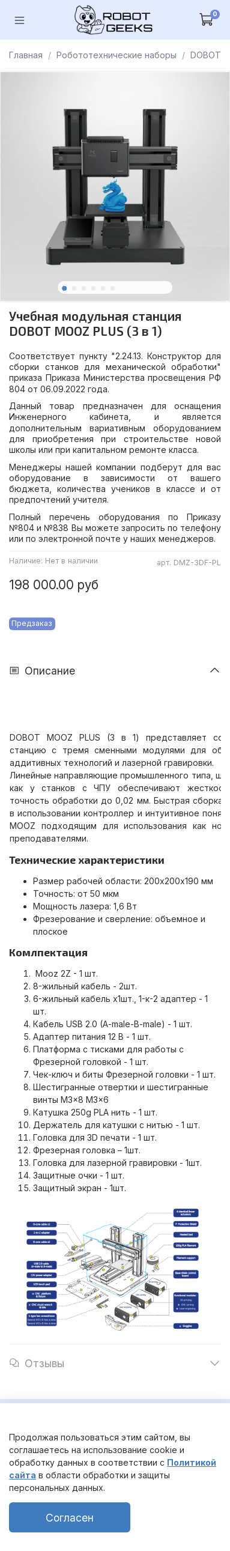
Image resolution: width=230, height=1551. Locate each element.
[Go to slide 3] (83, 288)
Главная (26, 55)
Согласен (70, 1517)
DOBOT (205, 55)
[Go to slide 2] (73, 288)
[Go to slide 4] (93, 288)
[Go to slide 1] (64, 288)
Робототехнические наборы (116, 55)
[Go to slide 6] (112, 288)
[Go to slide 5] (102, 288)
